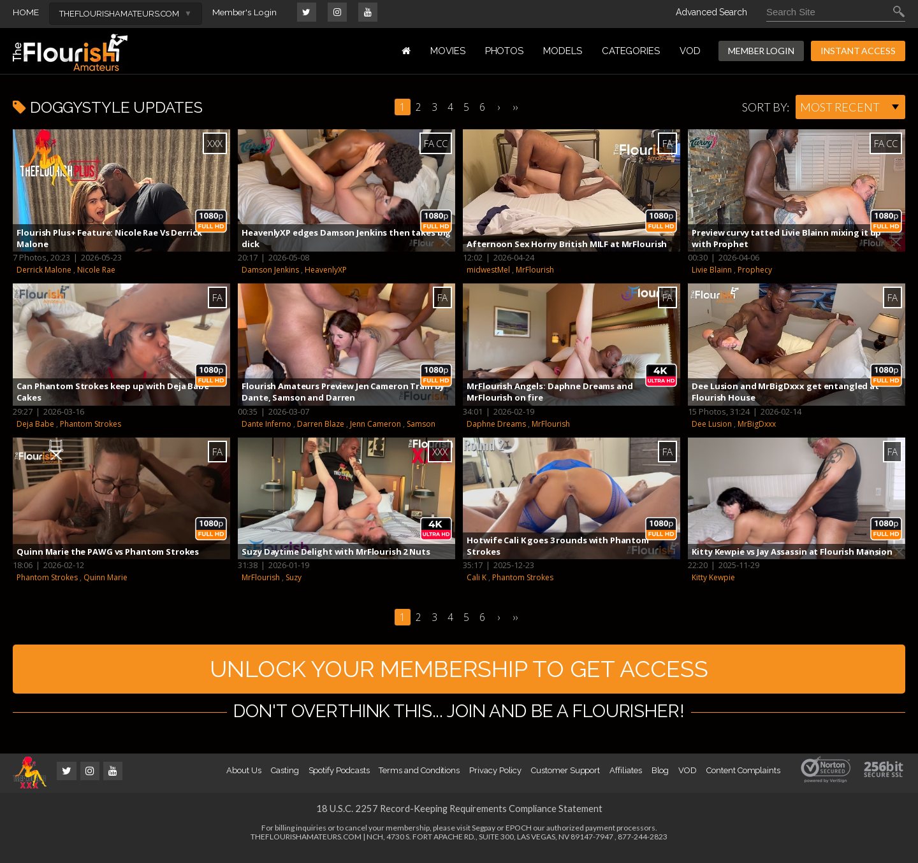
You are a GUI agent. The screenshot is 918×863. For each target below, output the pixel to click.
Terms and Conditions (419, 779)
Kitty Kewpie (713, 577)
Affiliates (625, 779)
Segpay (483, 836)
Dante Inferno (266, 423)
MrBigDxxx (757, 423)
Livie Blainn (712, 269)
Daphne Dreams (496, 423)
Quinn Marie (105, 577)
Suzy (294, 577)
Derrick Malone (44, 269)
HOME (26, 12)
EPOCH (519, 836)
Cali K (476, 577)
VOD (690, 51)
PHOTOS (504, 51)
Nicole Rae (96, 269)
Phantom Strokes (90, 423)
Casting (285, 779)
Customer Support (565, 779)
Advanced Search (711, 12)
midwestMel (488, 269)
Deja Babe (35, 423)
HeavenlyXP (326, 269)
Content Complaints (743, 779)
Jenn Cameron (375, 423)
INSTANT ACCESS (858, 50)
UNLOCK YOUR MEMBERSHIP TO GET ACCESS (459, 672)
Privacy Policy (495, 779)
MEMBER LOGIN (761, 50)
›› (515, 107)
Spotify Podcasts (339, 779)
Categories (631, 51)
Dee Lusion (712, 423)
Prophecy (755, 269)
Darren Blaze (320, 423)
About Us (243, 779)
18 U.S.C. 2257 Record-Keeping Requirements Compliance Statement (459, 817)
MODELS (562, 51)
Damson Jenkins (270, 269)
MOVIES (447, 51)
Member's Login (245, 12)
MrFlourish (535, 269)
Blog (660, 779)
